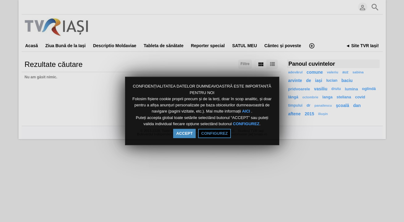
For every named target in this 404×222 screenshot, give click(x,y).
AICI (246, 111)
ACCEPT (184, 133)
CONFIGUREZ (246, 123)
